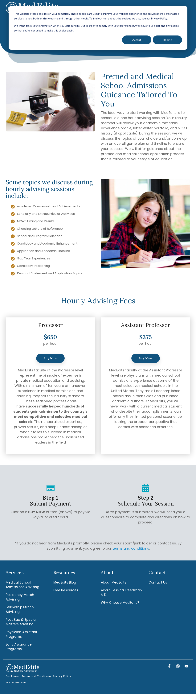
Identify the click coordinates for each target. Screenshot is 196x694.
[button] (169, 666)
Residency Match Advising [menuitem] (20, 597)
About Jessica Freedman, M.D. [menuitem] (122, 592)
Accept (136, 39)
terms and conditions (130, 548)
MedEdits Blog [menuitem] (64, 582)
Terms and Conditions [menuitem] (36, 676)
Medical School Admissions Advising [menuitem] (22, 584)
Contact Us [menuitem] (158, 582)
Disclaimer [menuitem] (13, 676)
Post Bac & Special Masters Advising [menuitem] (21, 621)
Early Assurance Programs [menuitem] (19, 646)
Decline (167, 39)
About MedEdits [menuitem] (113, 582)
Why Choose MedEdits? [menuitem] (120, 602)
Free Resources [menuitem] (65, 590)
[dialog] (98, 28)
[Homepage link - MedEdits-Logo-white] (22, 669)
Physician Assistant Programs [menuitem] (22, 634)
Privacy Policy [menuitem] (62, 676)
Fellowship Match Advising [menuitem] (20, 609)
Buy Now (50, 358)
